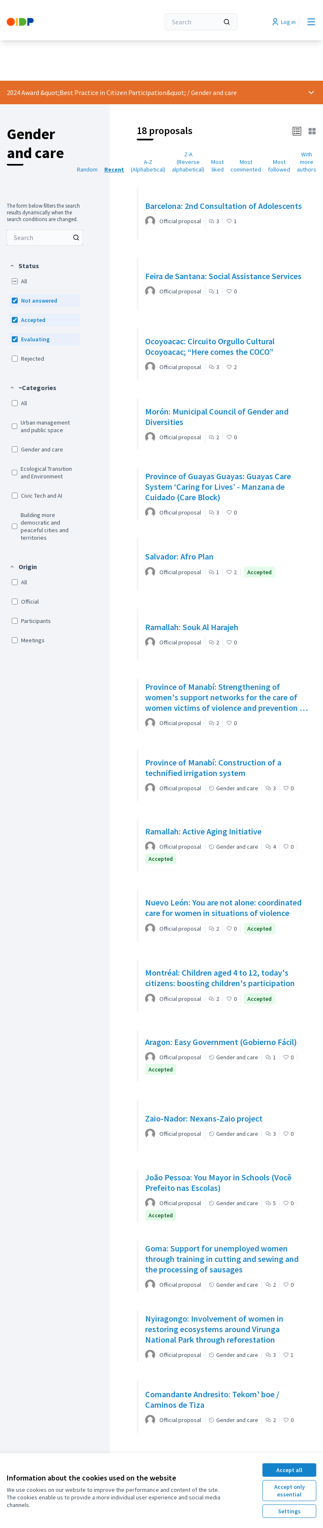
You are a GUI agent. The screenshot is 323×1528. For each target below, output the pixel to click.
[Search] (201, 22)
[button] (24, 265)
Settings (289, 1511)
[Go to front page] (63, 21)
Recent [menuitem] (114, 169)
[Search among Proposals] (45, 237)
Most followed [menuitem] (279, 165)
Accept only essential (289, 1490)
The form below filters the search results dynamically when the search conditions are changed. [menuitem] (43, 213)
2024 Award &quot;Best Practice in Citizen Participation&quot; (96, 92)
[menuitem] (45, 237)
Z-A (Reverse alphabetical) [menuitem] (188, 161)
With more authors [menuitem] (306, 161)
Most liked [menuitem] (217, 165)
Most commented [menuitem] (245, 165)
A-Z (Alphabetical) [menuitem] (148, 165)
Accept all (289, 1470)
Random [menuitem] (87, 169)
